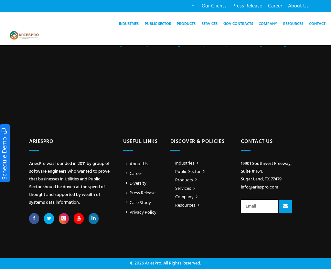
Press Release (247, 6)
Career (275, 6)
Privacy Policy (139, 212)
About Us (298, 6)
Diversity (134, 183)
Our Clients (214, 6)
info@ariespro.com (259, 187)
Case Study (137, 203)
